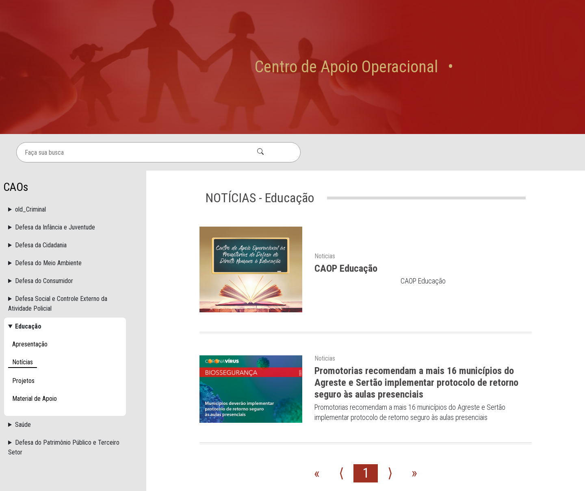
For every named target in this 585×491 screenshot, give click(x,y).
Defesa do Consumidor (44, 210)
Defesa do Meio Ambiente (48, 192)
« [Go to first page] (317, 402)
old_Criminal (30, 138)
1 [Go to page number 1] (365, 402)
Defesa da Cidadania (41, 174)
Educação (28, 255)
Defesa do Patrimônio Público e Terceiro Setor (63, 376)
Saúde (23, 353)
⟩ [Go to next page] (390, 402)
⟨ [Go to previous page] (341, 402)
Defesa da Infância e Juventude (55, 156)
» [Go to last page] (414, 402)
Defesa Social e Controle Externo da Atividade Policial (57, 232)
